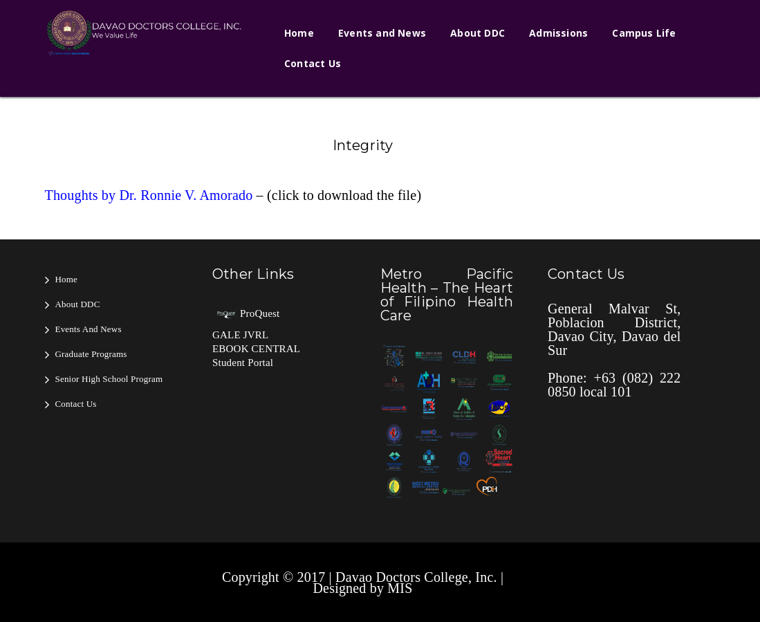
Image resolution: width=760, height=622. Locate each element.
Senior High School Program (109, 379)
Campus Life (644, 32)
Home (299, 32)
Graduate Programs (91, 354)
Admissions (558, 32)
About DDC (477, 32)
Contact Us (312, 63)
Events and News (382, 32)
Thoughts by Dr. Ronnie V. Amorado (149, 195)
